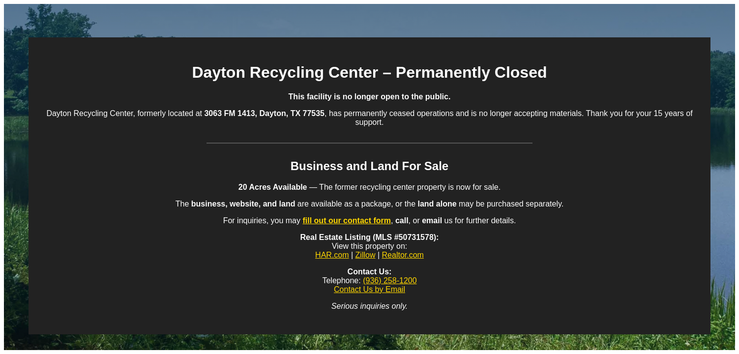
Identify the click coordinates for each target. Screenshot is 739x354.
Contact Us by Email (369, 289)
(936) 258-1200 (389, 280)
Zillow (365, 255)
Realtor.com (403, 255)
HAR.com (332, 255)
